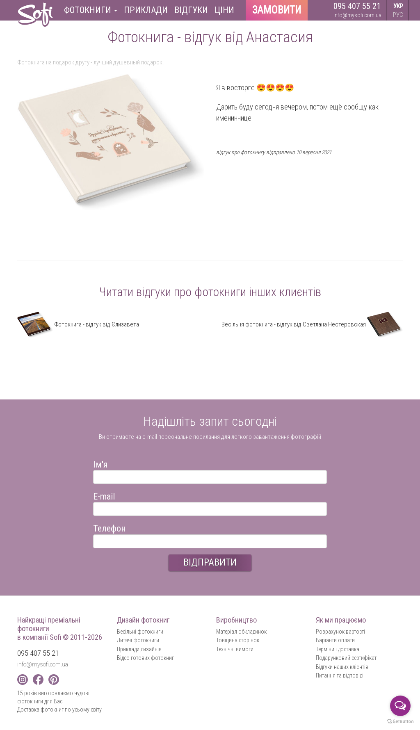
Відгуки (191, 10)
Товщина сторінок (237, 640)
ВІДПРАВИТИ (210, 562)
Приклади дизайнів (139, 649)
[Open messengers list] (400, 706)
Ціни (224, 10)
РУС (398, 14)
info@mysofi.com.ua (357, 15)
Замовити (276, 10)
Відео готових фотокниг (145, 658)
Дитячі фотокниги (138, 640)
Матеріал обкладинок (241, 631)
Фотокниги (90, 10)
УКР (398, 6)
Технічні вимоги (234, 649)
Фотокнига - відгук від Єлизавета (78, 324)
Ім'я (100, 463)
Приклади (146, 10)
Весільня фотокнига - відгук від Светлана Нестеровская (312, 324)
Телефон (109, 527)
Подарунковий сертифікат (346, 658)
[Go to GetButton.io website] (400, 721)
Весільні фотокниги (140, 631)
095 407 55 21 (357, 6)
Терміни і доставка (337, 649)
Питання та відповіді (339, 675)
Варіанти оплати (335, 640)
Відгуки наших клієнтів (342, 667)
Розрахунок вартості (340, 631)
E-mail (104, 495)
